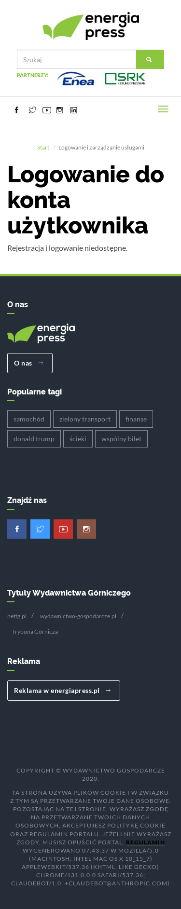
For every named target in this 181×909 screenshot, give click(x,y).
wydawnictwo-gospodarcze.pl (78, 616)
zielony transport (85, 419)
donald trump (34, 438)
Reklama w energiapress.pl (62, 690)
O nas (28, 363)
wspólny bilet (121, 438)
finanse (136, 419)
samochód (29, 419)
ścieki (78, 438)
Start (43, 147)
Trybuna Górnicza (35, 631)
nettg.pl (17, 616)
